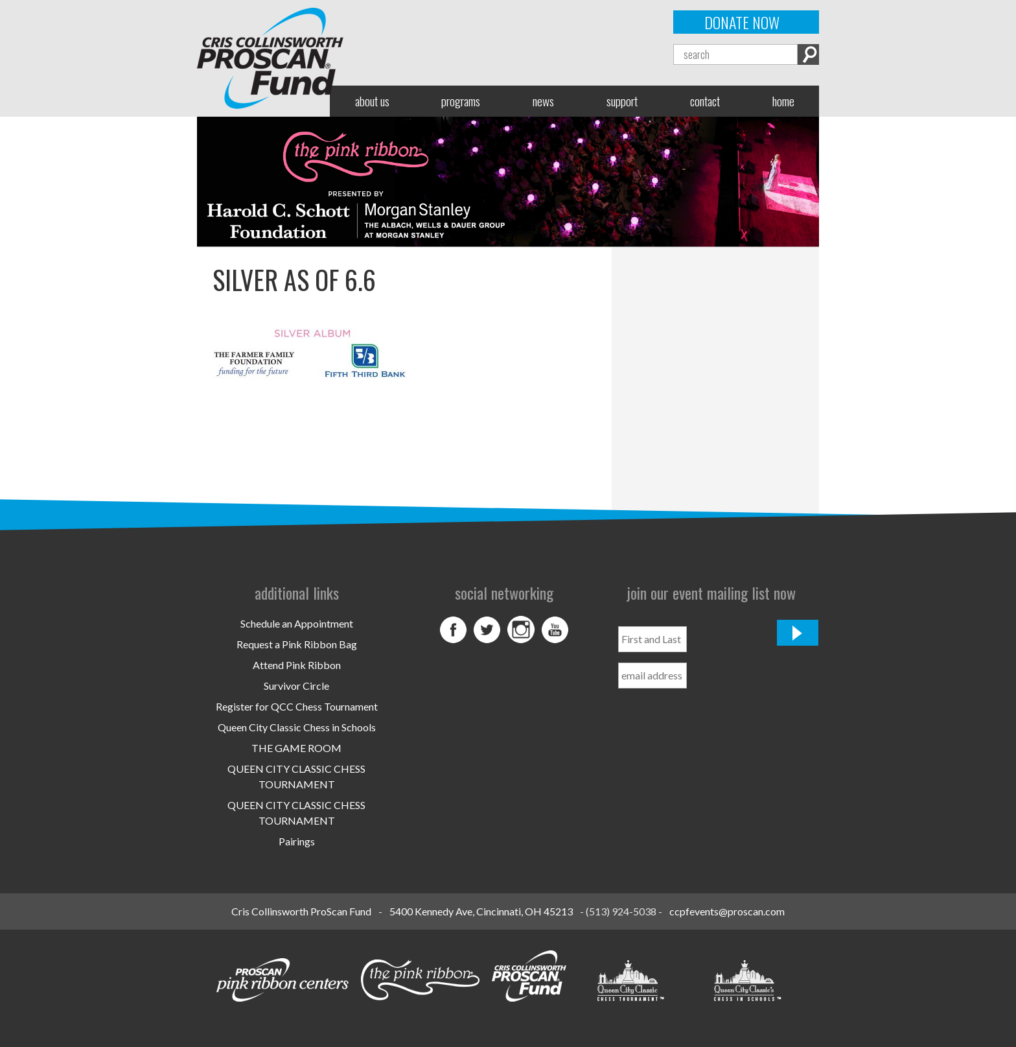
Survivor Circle (296, 685)
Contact (705, 100)
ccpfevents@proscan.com (727, 911)
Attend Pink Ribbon (297, 665)
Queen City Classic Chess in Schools (297, 727)
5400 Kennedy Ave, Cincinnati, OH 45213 (481, 911)
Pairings (297, 841)
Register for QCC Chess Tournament (297, 706)
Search (808, 54)
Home (783, 100)
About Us (372, 100)
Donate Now (741, 22)
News (543, 100)
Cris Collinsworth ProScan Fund (301, 911)
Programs (460, 100)
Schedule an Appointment (296, 623)
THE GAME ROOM (296, 748)
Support (622, 100)
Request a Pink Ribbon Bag (297, 644)
